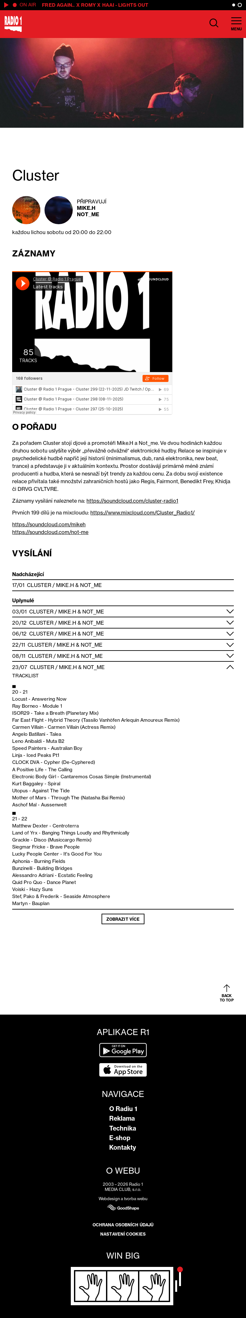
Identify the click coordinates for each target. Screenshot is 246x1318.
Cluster (39, 585)
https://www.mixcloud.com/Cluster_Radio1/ (142, 512)
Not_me (88, 214)
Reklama (122, 1118)
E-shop (119, 1138)
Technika (122, 1128)
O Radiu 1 (123, 1109)
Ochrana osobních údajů (123, 1224)
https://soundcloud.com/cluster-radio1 (132, 501)
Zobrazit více (123, 919)
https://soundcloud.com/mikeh (49, 524)
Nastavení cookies (123, 1234)
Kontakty (122, 1147)
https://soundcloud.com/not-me (50, 532)
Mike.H (86, 208)
